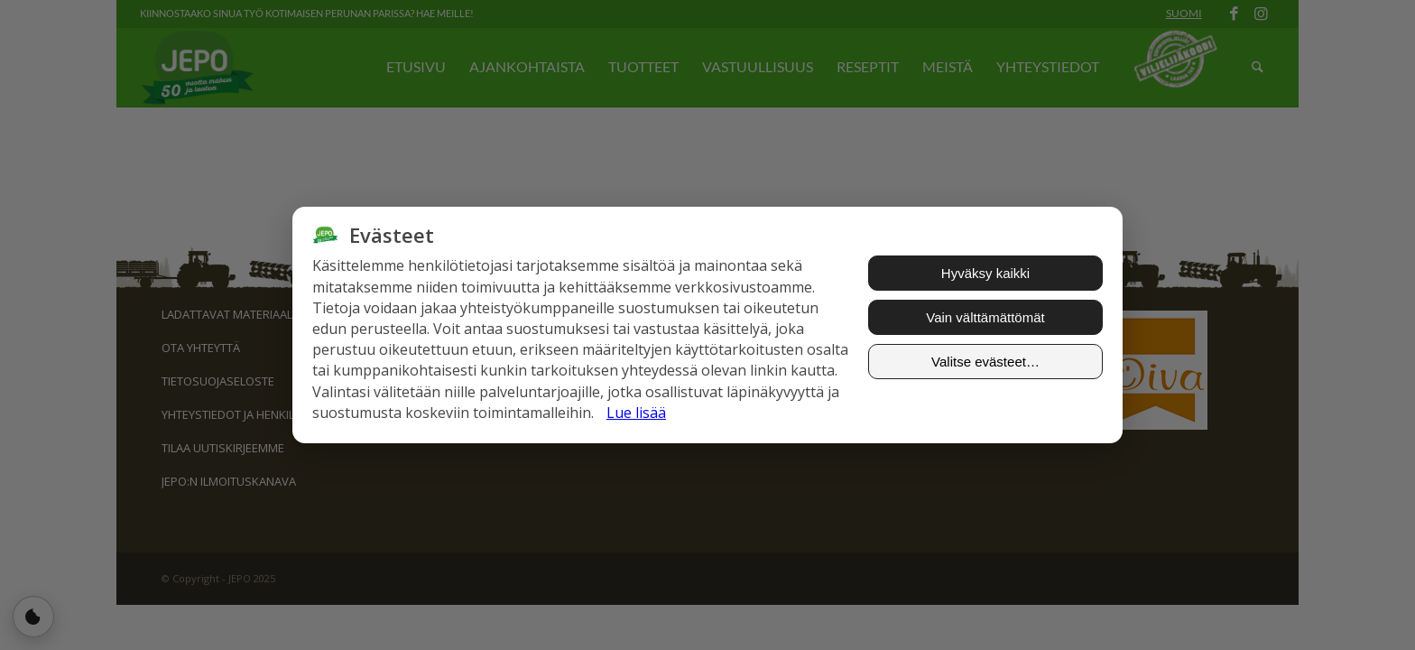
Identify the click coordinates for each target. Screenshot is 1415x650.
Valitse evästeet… (985, 361)
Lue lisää (636, 412)
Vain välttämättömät (985, 317)
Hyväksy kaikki (985, 273)
